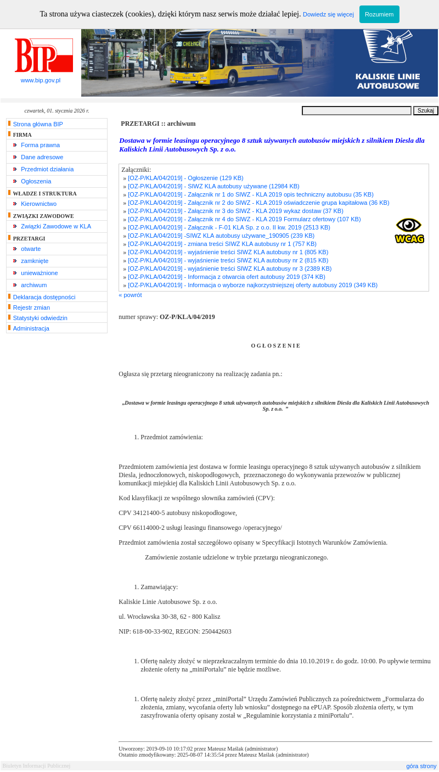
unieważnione (39, 273)
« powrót (130, 295)
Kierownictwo (39, 203)
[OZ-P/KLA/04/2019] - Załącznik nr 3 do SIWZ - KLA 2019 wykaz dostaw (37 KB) (236, 211)
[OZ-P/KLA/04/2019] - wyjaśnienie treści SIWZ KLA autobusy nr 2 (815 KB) (228, 260)
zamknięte (34, 261)
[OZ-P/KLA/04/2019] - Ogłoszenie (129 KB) (185, 178)
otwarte (31, 248)
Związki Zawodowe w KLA (56, 226)
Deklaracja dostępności (44, 297)
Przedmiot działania (47, 169)
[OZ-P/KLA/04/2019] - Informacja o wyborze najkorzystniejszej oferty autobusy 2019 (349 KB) (253, 285)
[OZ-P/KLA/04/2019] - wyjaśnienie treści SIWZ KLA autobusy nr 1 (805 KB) (228, 252)
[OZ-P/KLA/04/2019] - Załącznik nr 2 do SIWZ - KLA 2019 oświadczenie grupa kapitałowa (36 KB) (258, 202)
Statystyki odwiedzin (40, 318)
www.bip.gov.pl (40, 77)
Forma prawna (40, 145)
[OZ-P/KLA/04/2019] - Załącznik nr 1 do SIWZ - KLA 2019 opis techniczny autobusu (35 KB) (251, 194)
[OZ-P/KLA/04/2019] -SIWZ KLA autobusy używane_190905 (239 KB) (221, 235)
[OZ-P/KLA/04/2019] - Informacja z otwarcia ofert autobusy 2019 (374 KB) (226, 276)
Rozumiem (379, 14)
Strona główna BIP (38, 124)
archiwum (34, 285)
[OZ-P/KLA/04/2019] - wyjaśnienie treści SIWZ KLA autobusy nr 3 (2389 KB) (229, 268)
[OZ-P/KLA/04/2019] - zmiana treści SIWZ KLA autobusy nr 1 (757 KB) (222, 243)
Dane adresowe (42, 157)
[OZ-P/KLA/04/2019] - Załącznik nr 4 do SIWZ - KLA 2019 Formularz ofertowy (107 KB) (244, 219)
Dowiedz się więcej (328, 14)
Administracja (31, 328)
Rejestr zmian (31, 307)
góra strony (421, 766)
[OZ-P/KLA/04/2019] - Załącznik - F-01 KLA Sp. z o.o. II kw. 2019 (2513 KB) (229, 227)
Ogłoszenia (36, 181)
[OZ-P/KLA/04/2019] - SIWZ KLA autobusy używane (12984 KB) (213, 186)
